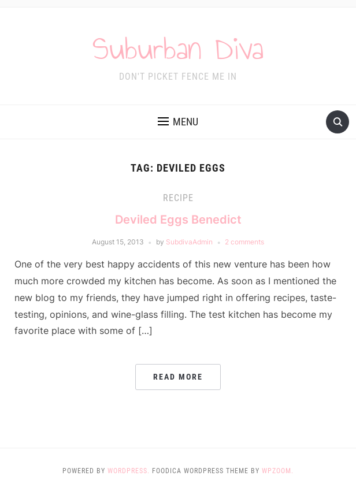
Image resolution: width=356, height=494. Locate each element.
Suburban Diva (178, 48)
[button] (178, 121)
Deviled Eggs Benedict (178, 219)
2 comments (244, 241)
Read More (178, 376)
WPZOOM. (278, 471)
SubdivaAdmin (189, 241)
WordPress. (128, 471)
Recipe (178, 197)
